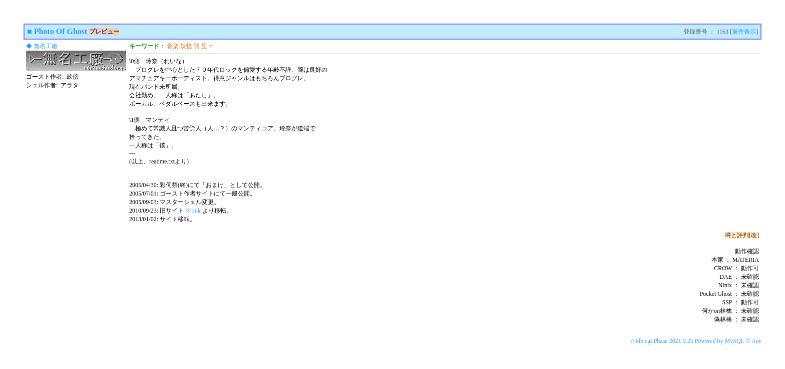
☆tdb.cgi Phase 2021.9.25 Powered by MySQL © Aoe (695, 340)
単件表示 (744, 31)
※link (193, 210)
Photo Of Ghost (61, 31)
